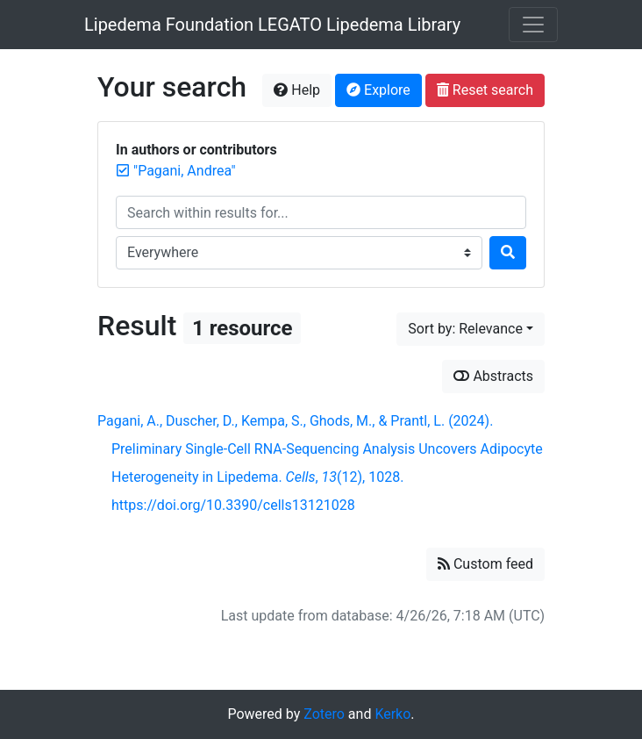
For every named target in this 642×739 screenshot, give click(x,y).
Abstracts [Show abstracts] (493, 376)
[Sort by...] (470, 329)
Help (297, 90)
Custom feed (485, 564)
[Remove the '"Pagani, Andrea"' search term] (184, 170)
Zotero (324, 714)
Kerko (392, 714)
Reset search (485, 90)
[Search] (507, 252)
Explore (378, 90)
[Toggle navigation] (533, 24)
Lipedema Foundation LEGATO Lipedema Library (272, 24)
